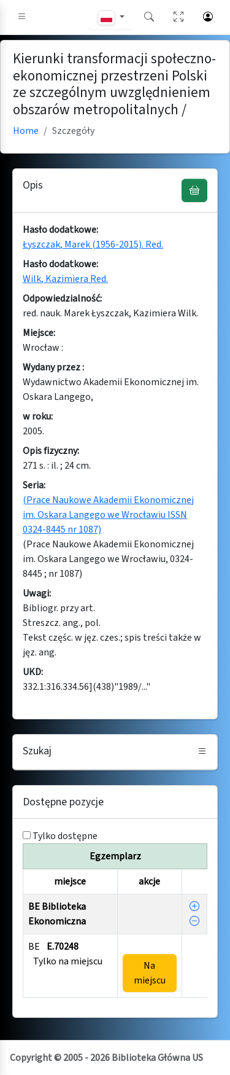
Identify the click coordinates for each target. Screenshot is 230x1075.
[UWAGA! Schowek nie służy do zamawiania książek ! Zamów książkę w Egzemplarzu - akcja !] (194, 190)
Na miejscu (150, 973)
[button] (22, 17)
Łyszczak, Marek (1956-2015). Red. (93, 244)
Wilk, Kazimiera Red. (65, 279)
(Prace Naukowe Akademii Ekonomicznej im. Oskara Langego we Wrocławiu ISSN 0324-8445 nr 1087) (108, 514)
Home (26, 131)
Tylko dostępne (65, 836)
